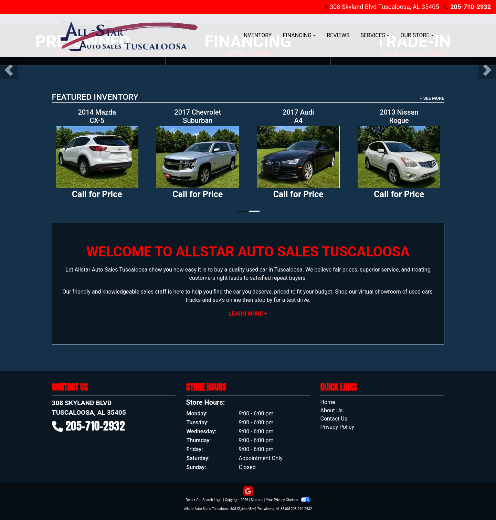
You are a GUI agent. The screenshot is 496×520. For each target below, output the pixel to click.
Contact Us (333, 418)
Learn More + (248, 313)
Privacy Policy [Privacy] (337, 427)
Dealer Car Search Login (204, 500)
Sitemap (257, 500)
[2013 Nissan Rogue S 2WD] (399, 157)
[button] (9, 70)
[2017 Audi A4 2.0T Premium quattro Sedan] (298, 157)
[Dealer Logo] (129, 35)
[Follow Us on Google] (248, 491)
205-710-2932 (471, 6)
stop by (263, 300)
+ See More (432, 98)
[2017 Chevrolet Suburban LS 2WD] (197, 157)
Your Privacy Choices (288, 500)
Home (327, 402)
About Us (331, 410)
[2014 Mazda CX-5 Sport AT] (97, 157)
